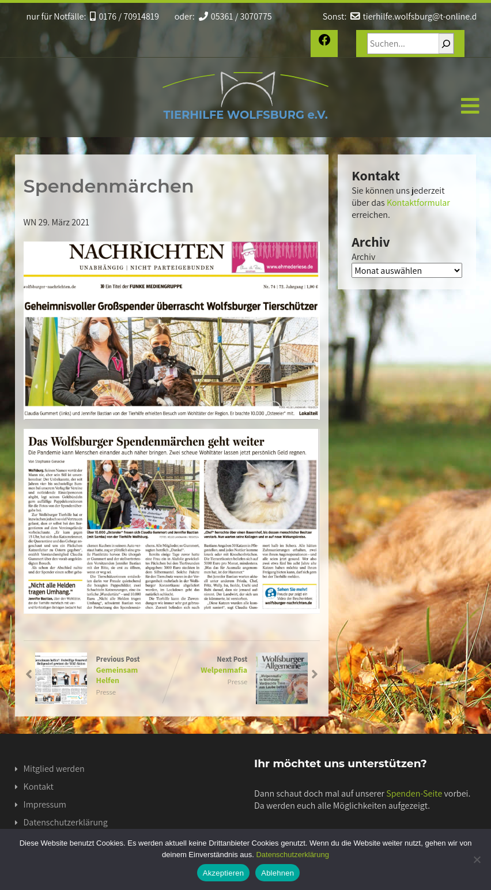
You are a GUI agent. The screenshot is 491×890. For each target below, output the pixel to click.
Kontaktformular (418, 203)
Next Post (240, 664)
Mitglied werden (54, 769)
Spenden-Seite (414, 793)
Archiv (363, 257)
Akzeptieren (223, 873)
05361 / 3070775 (234, 16)
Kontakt (39, 786)
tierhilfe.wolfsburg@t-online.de (415, 16)
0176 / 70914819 (124, 16)
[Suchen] (446, 43)
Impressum (45, 804)
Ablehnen (277, 873)
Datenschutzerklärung (66, 822)
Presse (106, 692)
